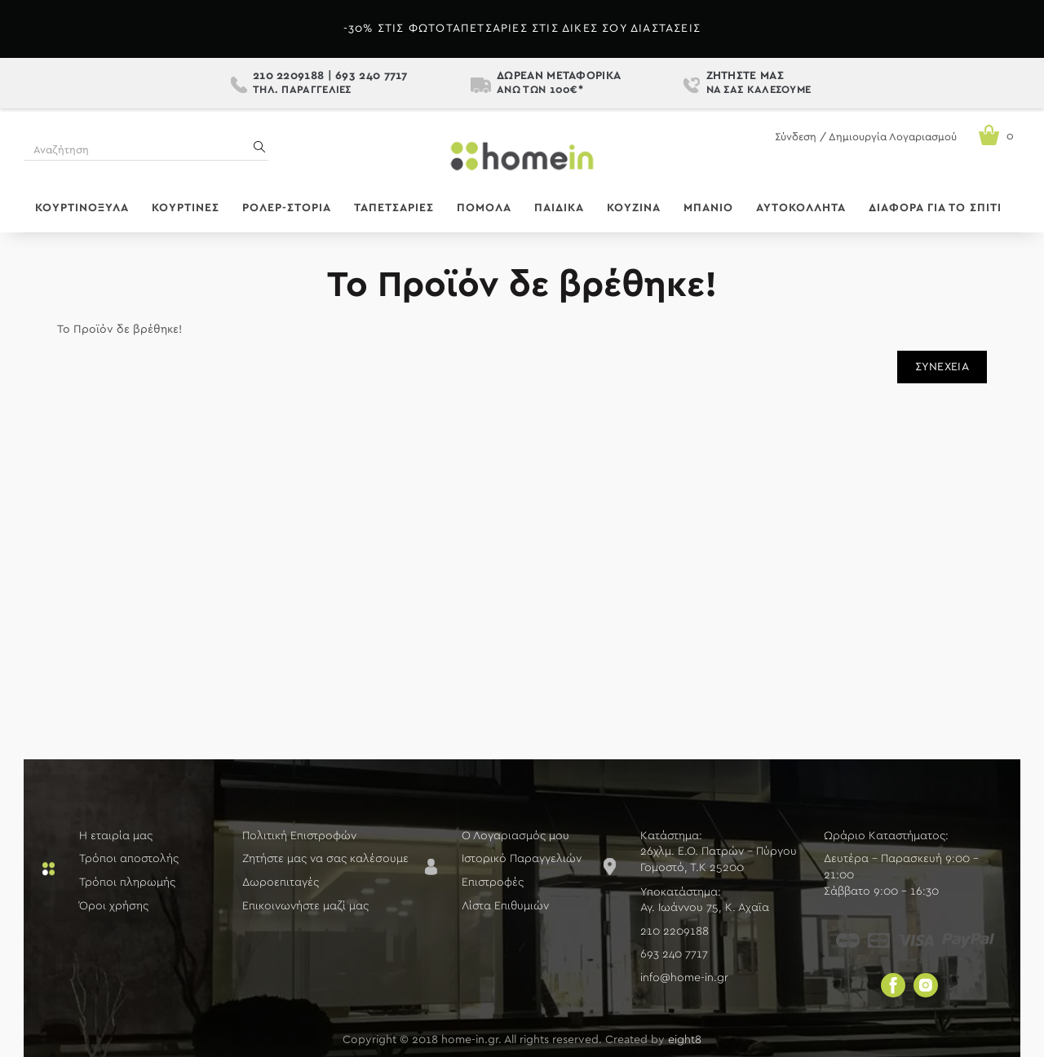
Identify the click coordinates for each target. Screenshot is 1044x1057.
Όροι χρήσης (113, 906)
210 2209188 (288, 76)
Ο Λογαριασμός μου (515, 836)
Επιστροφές (493, 882)
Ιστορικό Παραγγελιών (522, 859)
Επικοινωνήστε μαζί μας (305, 906)
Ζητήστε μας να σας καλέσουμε (325, 859)
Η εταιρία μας (116, 836)
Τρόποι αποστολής (129, 859)
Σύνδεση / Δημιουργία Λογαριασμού (866, 137)
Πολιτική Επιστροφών (299, 836)
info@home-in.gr (684, 978)
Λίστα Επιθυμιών (505, 906)
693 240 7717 (371, 76)
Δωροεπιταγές (280, 882)
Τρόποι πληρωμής (127, 882)
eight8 (684, 1040)
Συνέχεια (942, 367)
